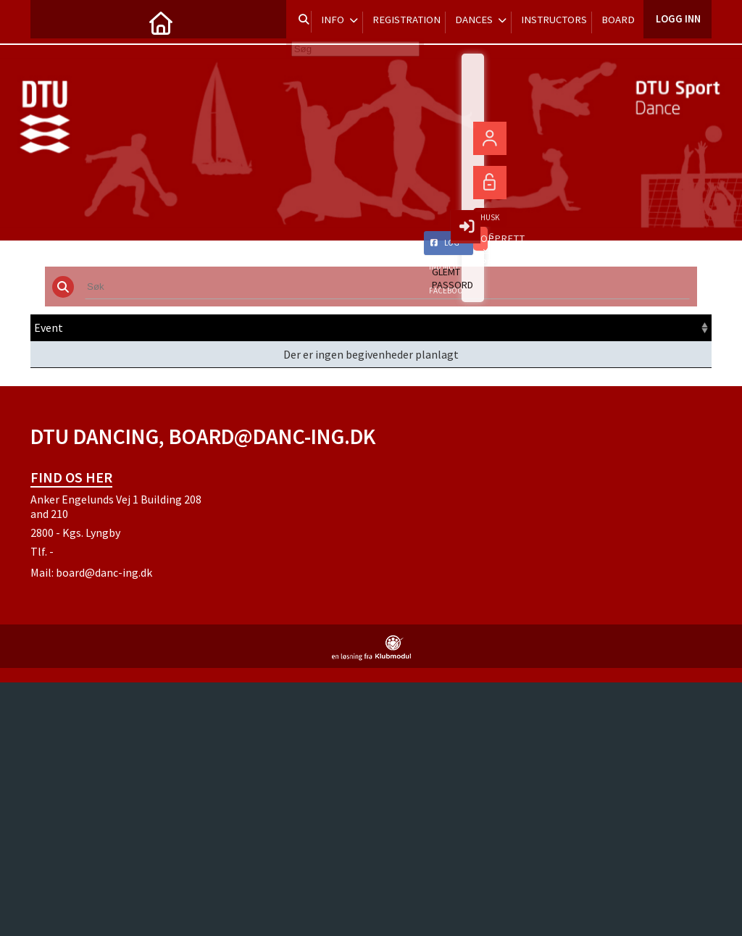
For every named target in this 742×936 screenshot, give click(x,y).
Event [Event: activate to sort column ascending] (48, 327)
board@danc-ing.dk (104, 572)
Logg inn (677, 21)
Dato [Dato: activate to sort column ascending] (223, 327)
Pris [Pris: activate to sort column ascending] (494, 327)
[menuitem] (52, 21)
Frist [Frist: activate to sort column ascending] (400, 327)
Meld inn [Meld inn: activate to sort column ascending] (601, 327)
